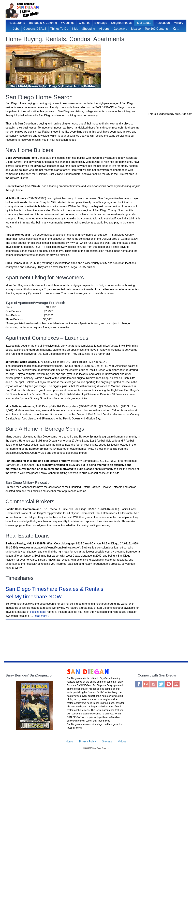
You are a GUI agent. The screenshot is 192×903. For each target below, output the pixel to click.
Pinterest (168, 684)
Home (69, 741)
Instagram (153, 684)
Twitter (161, 684)
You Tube (176, 684)
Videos (122, 741)
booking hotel (38, 611)
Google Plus (146, 684)
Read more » (42, 615)
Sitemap (107, 741)
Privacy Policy (87, 741)
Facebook (138, 684)
